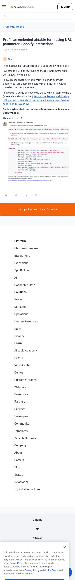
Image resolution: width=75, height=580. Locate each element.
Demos (18, 372)
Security (37, 519)
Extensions (21, 263)
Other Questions (14, 26)
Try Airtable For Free (27, 489)
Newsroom (21, 482)
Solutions (20, 292)
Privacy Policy (32, 576)
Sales (17, 329)
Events (18, 358)
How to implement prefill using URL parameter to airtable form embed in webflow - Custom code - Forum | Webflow (36, 100)
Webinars (20, 387)
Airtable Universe (25, 438)
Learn (18, 343)
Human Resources (26, 321)
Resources (21, 394)
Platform (20, 241)
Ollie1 (11, 59)
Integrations (22, 256)
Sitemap (37, 538)
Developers (21, 416)
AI (15, 278)
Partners (19, 401)
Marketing (20, 307)
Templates (21, 431)
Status (18, 475)
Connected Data (24, 285)
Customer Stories (25, 380)
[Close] (65, 554)
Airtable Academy (25, 350)
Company (20, 445)
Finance (19, 336)
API (37, 529)
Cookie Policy (16, 569)
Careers (19, 460)
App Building (22, 270)
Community (21, 424)
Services (19, 409)
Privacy (37, 547)
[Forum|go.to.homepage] (21, 7)
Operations (21, 314)
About (18, 453)
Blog (17, 467)
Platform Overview (26, 248)
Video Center (22, 365)
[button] (4, 7)
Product (19, 299)
